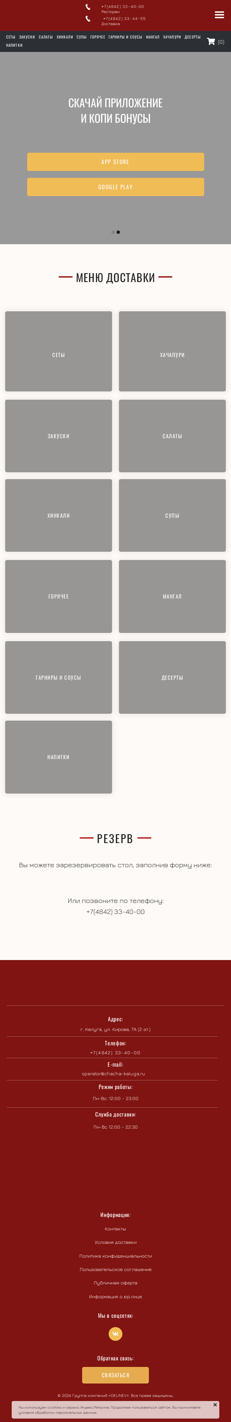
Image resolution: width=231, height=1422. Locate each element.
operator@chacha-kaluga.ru (113, 1073)
